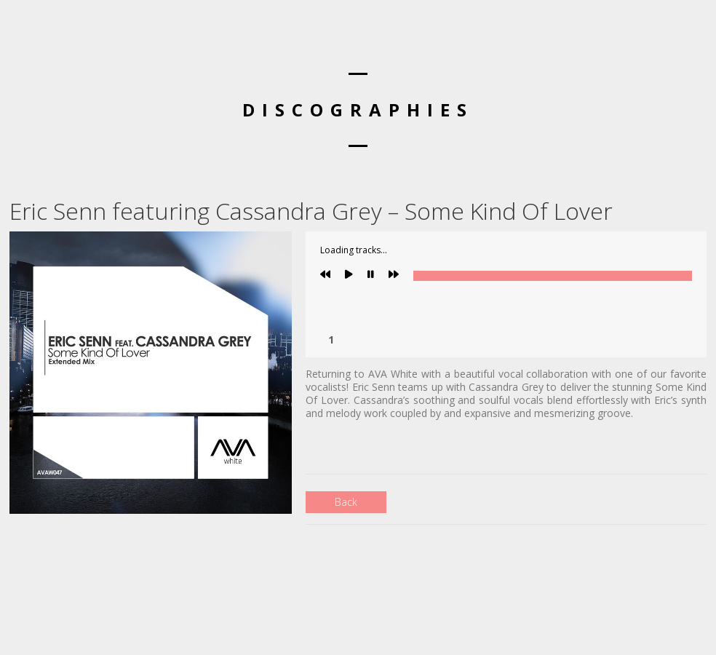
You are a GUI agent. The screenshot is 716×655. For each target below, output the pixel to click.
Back (346, 502)
